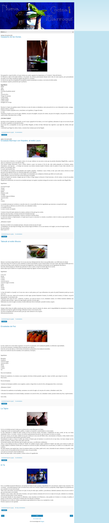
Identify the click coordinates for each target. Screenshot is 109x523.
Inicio (37, 515)
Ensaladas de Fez (8, 326)
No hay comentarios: (20, 507)
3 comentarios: (18, 401)
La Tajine (4, 408)
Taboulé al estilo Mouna (11, 241)
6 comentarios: (18, 234)
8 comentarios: (18, 132)
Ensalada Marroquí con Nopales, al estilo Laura (21, 141)
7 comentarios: (18, 319)
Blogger (42, 521)
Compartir (4, 134)
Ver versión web (37, 518)
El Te (3, 465)
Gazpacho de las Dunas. (11, 37)
